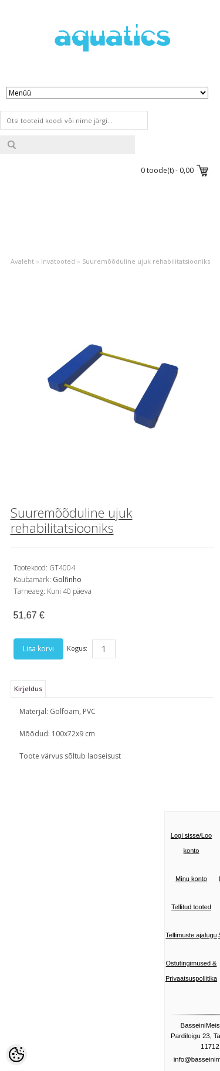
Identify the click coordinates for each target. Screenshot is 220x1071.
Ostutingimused (188, 963)
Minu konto (191, 878)
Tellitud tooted (191, 906)
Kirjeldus (28, 688)
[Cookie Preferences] (16, 1054)
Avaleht (22, 261)
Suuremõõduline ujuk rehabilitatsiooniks (146, 261)
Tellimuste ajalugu (190, 935)
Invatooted (58, 261)
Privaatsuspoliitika (191, 978)
